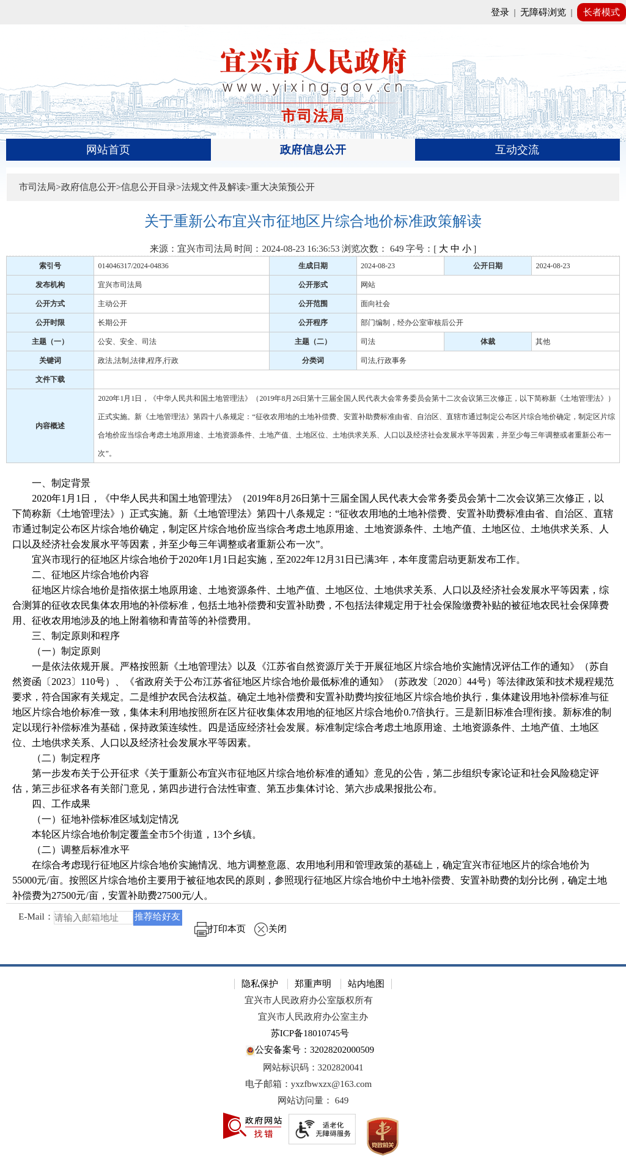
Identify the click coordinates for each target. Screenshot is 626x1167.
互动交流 (517, 150)
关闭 (270, 929)
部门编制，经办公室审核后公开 (412, 322)
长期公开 (112, 322)
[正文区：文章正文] (313, 578)
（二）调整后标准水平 (71, 849)
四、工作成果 (51, 804)
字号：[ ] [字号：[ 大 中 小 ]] (441, 249)
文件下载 (50, 379)
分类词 (313, 360)
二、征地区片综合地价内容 (80, 574)
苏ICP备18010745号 (310, 1033)
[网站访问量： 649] (313, 1101)
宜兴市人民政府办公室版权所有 (309, 1000)
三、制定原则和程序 (66, 636)
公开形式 (313, 284)
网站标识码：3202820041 (313, 1067)
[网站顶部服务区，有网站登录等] (313, 12)
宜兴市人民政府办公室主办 (313, 1017)
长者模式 (601, 12)
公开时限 (50, 322)
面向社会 (375, 303)
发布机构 (50, 284)
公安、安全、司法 (127, 341)
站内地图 (366, 984)
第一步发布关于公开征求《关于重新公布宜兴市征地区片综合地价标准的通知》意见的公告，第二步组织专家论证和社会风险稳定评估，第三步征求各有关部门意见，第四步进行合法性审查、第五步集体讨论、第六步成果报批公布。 (305, 781)
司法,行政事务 (384, 360)
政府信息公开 (313, 150)
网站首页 (108, 150)
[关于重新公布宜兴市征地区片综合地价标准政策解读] (313, 221)
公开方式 (50, 303)
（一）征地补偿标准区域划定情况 (95, 819)
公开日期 (488, 266)
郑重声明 (313, 984)
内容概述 (50, 426)
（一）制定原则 (56, 651)
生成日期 (313, 266)
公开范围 (313, 303)
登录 (500, 12)
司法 (368, 341)
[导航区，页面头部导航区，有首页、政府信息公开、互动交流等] (313, 150)
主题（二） (313, 341)
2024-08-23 (378, 266)
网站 (368, 284)
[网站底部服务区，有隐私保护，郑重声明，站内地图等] (313, 1065)
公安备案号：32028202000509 (310, 1050)
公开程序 (313, 322)
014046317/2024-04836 (133, 266)
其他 (543, 341)
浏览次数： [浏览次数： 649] (372, 249)
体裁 (488, 341)
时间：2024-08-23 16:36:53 (286, 249)
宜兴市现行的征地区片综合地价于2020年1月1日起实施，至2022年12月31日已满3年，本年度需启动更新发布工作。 (269, 559)
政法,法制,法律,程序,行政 (138, 360)
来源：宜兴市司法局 (191, 249)
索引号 (50, 266)
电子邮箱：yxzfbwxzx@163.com (308, 1084)
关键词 (50, 360)
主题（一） (50, 341)
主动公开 (112, 303)
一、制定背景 (51, 483)
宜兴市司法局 (120, 284)
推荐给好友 (157, 916)
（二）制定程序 (56, 758)
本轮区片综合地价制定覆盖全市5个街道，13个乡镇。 (137, 834)
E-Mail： (36, 917)
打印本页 (220, 929)
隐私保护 (259, 984)
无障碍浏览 (543, 12)
